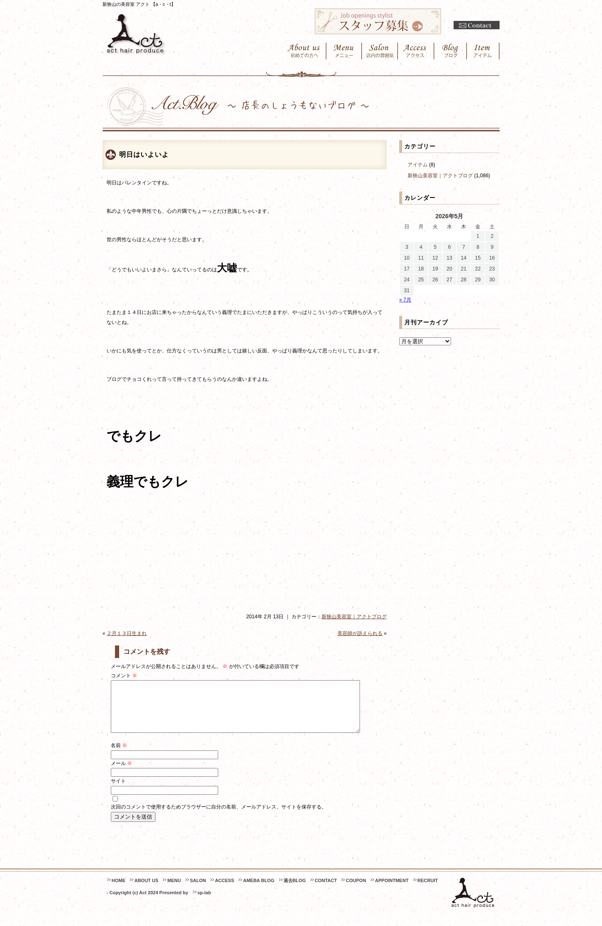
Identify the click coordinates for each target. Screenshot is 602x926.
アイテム (418, 165)
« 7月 (405, 300)
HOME (118, 890)
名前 (119, 755)
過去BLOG (294, 890)
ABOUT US (146, 890)
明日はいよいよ (144, 154)
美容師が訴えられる (360, 633)
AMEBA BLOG (258, 890)
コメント (124, 676)
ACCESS (224, 890)
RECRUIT (428, 890)
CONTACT (326, 890)
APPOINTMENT (391, 890)
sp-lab (204, 902)
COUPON (356, 890)
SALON (198, 890)
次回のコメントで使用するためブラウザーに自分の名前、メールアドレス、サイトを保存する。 (219, 817)
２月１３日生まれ (127, 633)
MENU (174, 890)
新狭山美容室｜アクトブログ (354, 617)
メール (121, 773)
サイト (118, 791)
